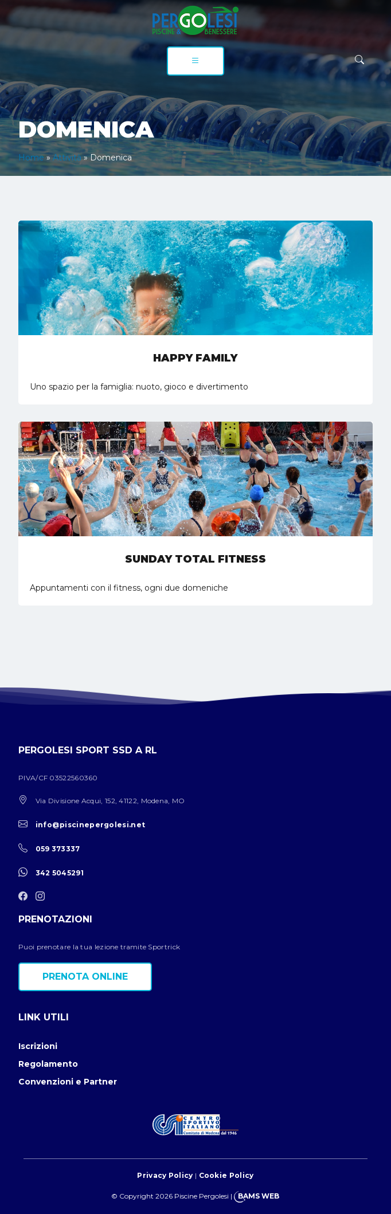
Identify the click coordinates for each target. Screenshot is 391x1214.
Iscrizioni (37, 1046)
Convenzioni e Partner (67, 1082)
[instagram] (43, 897)
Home (31, 157)
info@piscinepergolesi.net (91, 824)
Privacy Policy (165, 1175)
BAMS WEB (258, 1196)
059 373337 (58, 848)
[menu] (195, 61)
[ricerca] (359, 59)
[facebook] (25, 897)
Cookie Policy (226, 1175)
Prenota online (85, 976)
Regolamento (48, 1064)
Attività (67, 157)
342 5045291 (60, 873)
